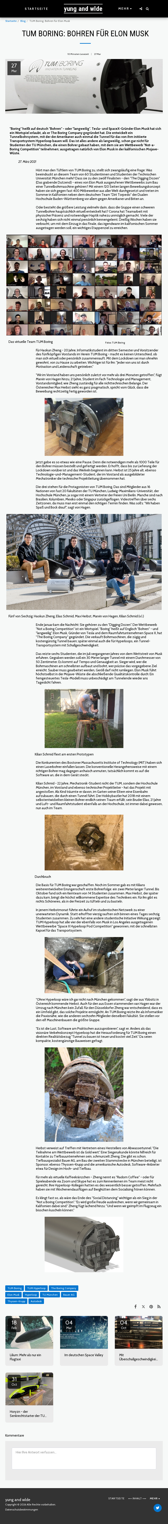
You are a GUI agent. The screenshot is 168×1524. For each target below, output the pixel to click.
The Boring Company (63, 1288)
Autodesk (36, 1301)
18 (14, 1324)
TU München (50, 1294)
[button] (118, 8)
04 (68, 1324)
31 (14, 1381)
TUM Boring (14, 1288)
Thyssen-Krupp (16, 1301)
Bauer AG (69, 1294)
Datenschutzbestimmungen (21, 1509)
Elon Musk (13, 1294)
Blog (23, 21)
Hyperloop (31, 1294)
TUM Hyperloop (36, 1288)
